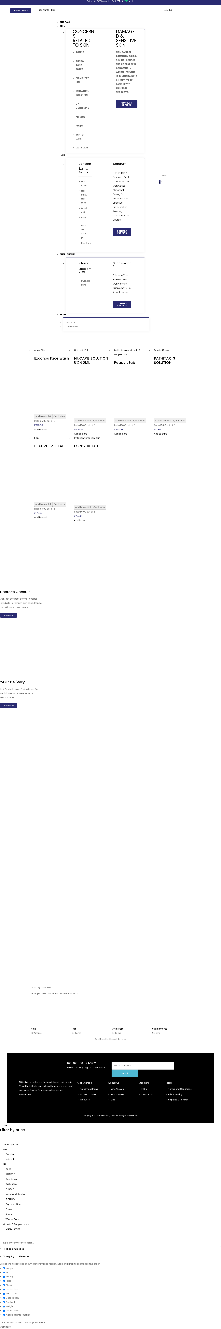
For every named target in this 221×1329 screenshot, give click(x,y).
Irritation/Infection (84, 438)
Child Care (118, 1028)
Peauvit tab (124, 362)
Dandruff (159, 350)
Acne (37, 350)
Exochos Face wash (51, 358)
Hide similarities (13, 1248)
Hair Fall (83, 350)
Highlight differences (16, 1256)
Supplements (159, 1028)
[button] (20, 10)
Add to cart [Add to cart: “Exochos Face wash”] (40, 429)
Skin (43, 350)
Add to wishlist (43, 416)
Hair (76, 350)
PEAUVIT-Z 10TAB (49, 446)
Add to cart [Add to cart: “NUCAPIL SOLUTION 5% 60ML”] (80, 433)
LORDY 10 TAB (86, 446)
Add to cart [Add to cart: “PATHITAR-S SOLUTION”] (160, 433)
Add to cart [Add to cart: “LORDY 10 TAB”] (80, 520)
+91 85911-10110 (47, 10)
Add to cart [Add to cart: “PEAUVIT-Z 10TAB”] (40, 517)
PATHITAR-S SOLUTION (164, 360)
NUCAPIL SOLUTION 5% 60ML (91, 360)
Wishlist (168, 10)
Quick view (59, 416)
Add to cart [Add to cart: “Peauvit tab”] (120, 433)
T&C (126, 1)
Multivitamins (121, 350)
